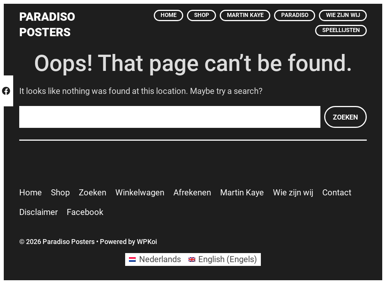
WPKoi (147, 242)
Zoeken (345, 117)
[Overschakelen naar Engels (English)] (223, 259)
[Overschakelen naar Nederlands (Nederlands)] (155, 259)
